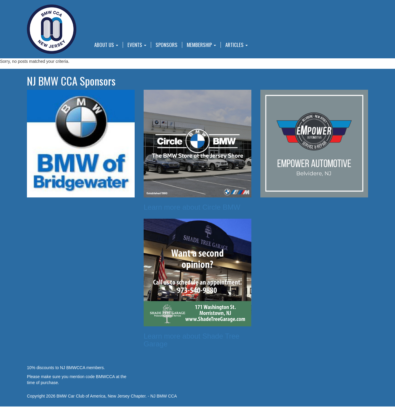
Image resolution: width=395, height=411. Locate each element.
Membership (201, 45)
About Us (106, 45)
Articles (236, 45)
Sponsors (166, 45)
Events (136, 45)
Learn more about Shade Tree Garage (191, 340)
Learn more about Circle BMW (192, 207)
